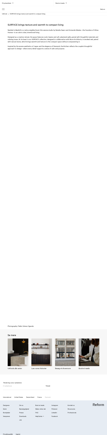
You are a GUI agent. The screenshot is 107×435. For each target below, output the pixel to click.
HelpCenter (39, 416)
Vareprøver (6, 416)
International (7, 397)
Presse (21, 413)
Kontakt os (71, 405)
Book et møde (39, 405)
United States (18, 397)
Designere (6, 405)
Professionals (72, 413)
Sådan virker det (40, 409)
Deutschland (30, 397)
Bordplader (6, 413)
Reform (102, 9)
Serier (5, 409)
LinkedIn (54, 413)
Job (20, 420)
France (39, 397)
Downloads (22, 416)
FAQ (36, 413)
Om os (21, 405)
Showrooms (71, 409)
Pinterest (54, 409)
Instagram (55, 405)
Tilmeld (48, 386)
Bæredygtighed (24, 409)
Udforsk (4, 14)
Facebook (55, 416)
